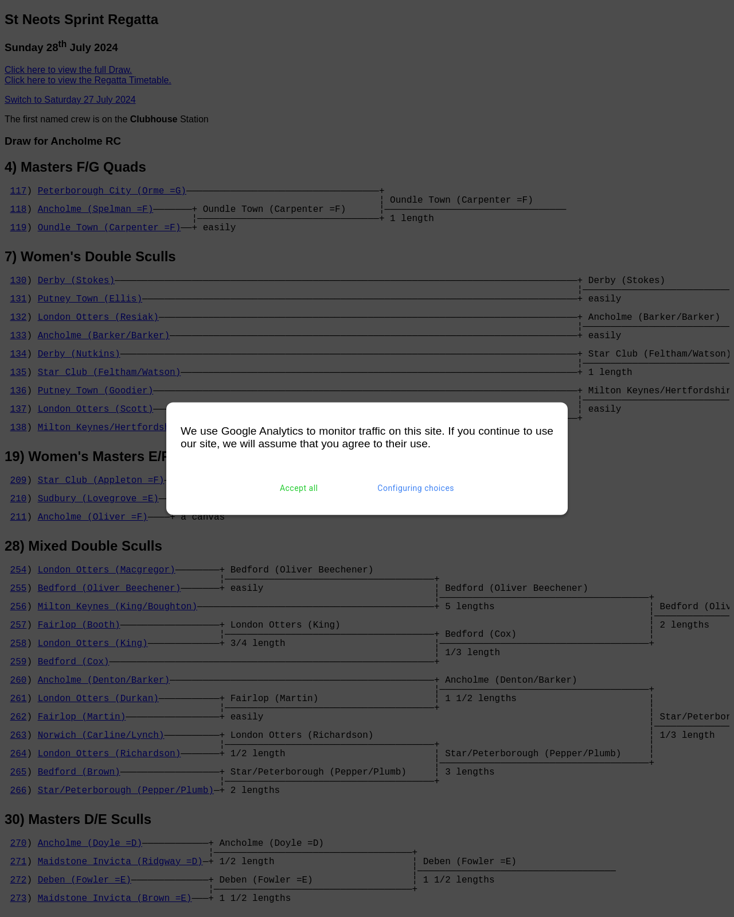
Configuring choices (416, 488)
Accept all (299, 488)
